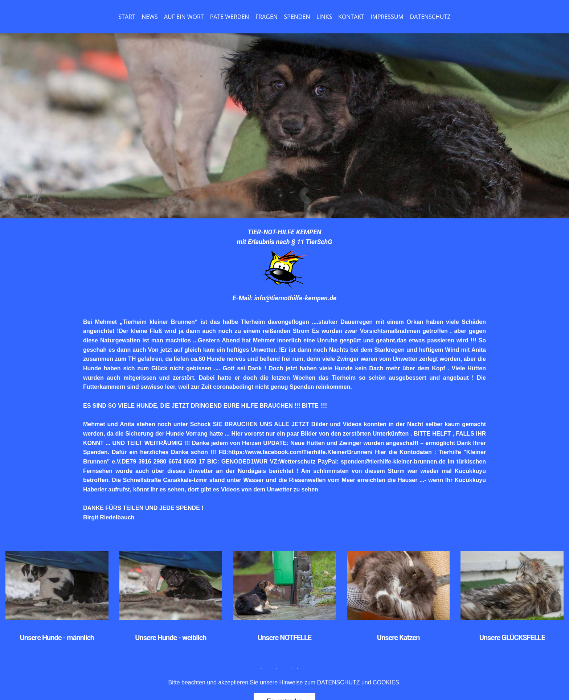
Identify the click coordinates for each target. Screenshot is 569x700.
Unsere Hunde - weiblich (170, 637)
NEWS (149, 17)
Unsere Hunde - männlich (57, 637)
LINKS (324, 17)
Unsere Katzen (398, 637)
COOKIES (386, 693)
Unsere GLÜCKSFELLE (512, 637)
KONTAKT (351, 17)
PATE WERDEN (229, 17)
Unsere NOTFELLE (284, 637)
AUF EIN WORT (184, 17)
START (126, 17)
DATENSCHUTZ (430, 17)
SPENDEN (297, 17)
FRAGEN (266, 17)
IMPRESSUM (387, 17)
